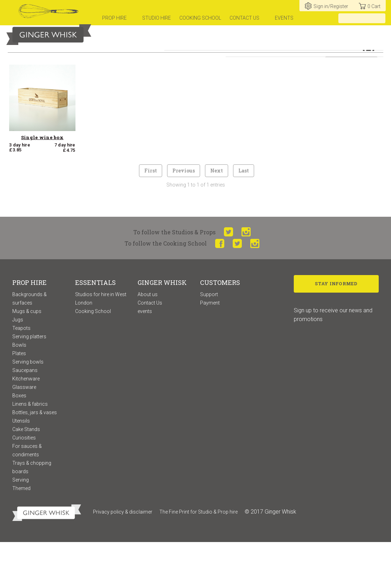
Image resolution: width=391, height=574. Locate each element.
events (145, 343)
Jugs (17, 351)
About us (148, 326)
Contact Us (150, 334)
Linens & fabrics (30, 435)
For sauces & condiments (27, 482)
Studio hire (156, 18)
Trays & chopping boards (31, 499)
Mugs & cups (26, 343)
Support (209, 326)
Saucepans (25, 402)
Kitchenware (26, 410)
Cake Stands (26, 461)
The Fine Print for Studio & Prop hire (198, 543)
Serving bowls (28, 393)
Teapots (21, 360)
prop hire (114, 18)
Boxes (19, 427)
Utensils (21, 452)
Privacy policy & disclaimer (122, 543)
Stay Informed (336, 316)
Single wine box (42, 169)
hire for (248, 55)
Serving (20, 511)
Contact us (244, 18)
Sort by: (315, 74)
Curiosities (24, 469)
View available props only (269, 74)
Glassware (24, 419)
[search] (380, 18)
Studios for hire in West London (100, 330)
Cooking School (93, 343)
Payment (210, 334)
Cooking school (200, 18)
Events (284, 18)
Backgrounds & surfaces (29, 330)
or (272, 55)
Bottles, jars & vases (34, 444)
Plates (19, 385)
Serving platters (29, 368)
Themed (21, 520)
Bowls (19, 376)
